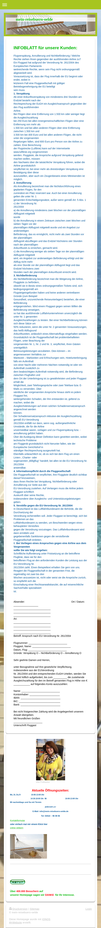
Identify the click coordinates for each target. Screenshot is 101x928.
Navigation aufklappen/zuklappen (50, 4)
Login (89, 908)
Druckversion (18, 908)
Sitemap (34, 908)
